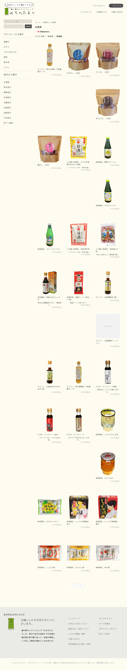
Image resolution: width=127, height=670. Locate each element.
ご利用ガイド (101, 12)
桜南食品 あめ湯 (103, 567)
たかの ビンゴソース (75, 434)
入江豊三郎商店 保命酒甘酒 (78, 249)
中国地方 (46, 22)
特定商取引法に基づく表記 (79, 644)
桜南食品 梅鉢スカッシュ (106, 162)
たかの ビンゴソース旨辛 (48, 434)
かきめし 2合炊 (73, 73)
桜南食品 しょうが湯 (46, 567)
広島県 (53, 22)
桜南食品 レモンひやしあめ (107, 434)
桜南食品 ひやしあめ (104, 478)
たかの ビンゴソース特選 (106, 386)
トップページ (86, 12)
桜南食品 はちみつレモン (48, 521)
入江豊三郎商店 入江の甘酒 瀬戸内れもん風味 (79, 163)
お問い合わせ (117, 12)
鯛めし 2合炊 (43, 165)
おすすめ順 (39, 36)
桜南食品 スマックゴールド (49, 249)
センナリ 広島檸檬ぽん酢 (106, 297)
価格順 (50, 36)
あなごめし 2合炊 (103, 118)
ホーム (37, 22)
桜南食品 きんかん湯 (75, 567)
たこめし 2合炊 (102, 72)
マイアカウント (99, 6)
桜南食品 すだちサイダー (106, 205)
